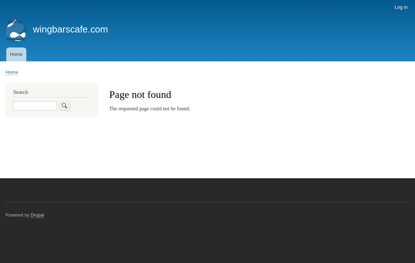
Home (16, 54)
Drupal (37, 215)
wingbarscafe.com (70, 29)
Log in (401, 7)
